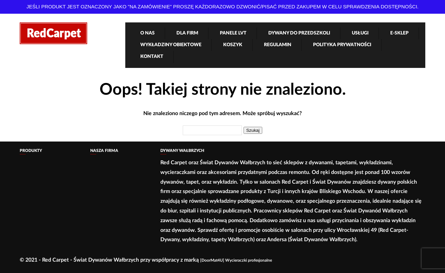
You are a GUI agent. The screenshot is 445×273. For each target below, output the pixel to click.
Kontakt (151, 56)
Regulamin (277, 44)
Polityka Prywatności (342, 44)
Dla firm (187, 33)
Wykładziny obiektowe (170, 44)
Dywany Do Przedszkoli (299, 33)
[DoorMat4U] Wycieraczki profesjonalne (236, 260)
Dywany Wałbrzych (182, 151)
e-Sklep (399, 33)
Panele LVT (233, 33)
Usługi (360, 33)
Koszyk (232, 44)
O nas (147, 33)
